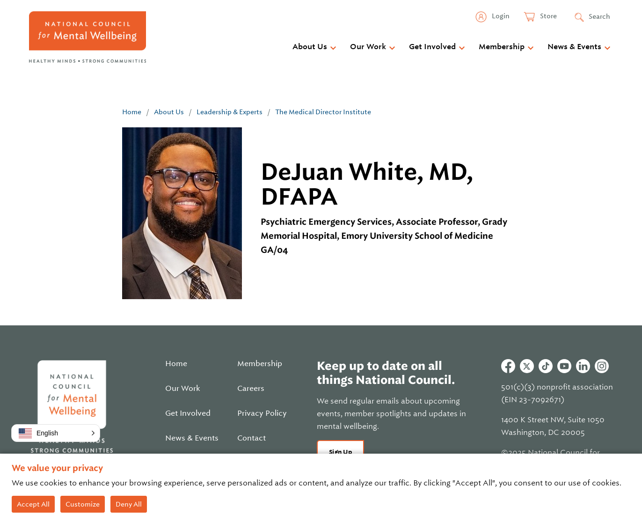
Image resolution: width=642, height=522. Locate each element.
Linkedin (583, 366)
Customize (83, 504)
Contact (251, 438)
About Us (309, 46)
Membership (502, 46)
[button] (56, 433)
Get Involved (432, 46)
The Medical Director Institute (323, 112)
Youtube (564, 366)
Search (599, 16)
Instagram (602, 366)
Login (500, 16)
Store (548, 16)
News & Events (574, 46)
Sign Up (340, 452)
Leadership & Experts (230, 112)
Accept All (33, 504)
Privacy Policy (262, 413)
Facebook (508, 366)
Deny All (129, 504)
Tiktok (546, 366)
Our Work (368, 46)
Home (131, 112)
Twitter (527, 366)
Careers (250, 388)
